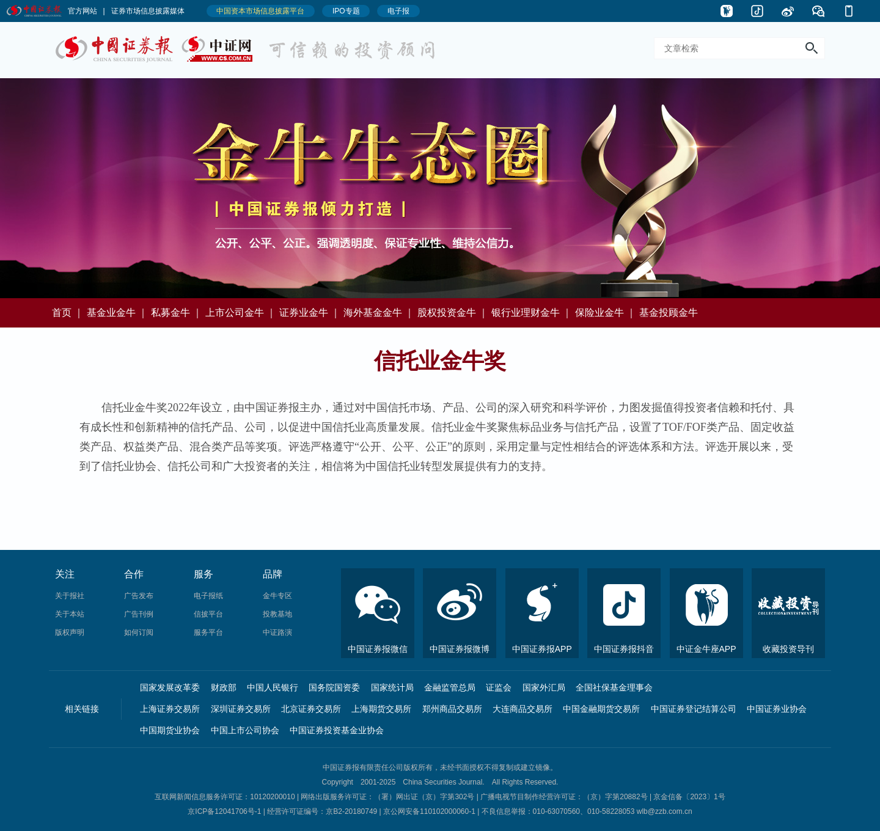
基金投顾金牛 (668, 312)
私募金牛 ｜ (176, 312)
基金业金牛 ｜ (117, 312)
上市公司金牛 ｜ (240, 312)
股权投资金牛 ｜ (452, 312)
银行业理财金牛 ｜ (531, 312)
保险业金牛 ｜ (605, 312)
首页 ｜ (68, 312)
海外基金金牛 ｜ (378, 312)
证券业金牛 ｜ (309, 312)
